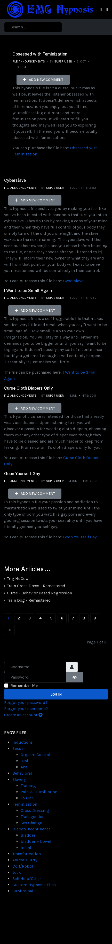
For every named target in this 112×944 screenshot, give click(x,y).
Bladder (28, 835)
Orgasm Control (35, 754)
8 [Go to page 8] (84, 618)
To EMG (27, 798)
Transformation (26, 853)
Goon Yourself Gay (22, 473)
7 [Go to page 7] (73, 618)
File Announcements (28, 61)
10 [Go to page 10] (9, 629)
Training (28, 785)
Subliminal (22, 890)
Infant (26, 847)
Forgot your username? (26, 708)
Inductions (22, 742)
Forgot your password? (26, 702)
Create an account (23, 714)
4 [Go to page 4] (40, 618)
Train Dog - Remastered (28, 600)
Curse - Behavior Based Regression (39, 593)
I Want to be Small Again (28, 290)
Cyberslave (15, 180)
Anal (25, 767)
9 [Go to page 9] (95, 618)
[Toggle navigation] (101, 10)
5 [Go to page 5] (51, 618)
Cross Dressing (35, 810)
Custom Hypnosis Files (34, 884)
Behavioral (22, 773)
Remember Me (24, 685)
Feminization (24, 804)
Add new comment (43, 79)
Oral (24, 760)
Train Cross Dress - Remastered (35, 585)
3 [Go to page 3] (29, 618)
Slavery (19, 779)
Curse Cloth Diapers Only (28, 388)
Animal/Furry (24, 860)
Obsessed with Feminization (39, 54)
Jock (16, 872)
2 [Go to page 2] (19, 618)
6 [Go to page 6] (62, 618)
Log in (56, 694)
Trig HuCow (17, 578)
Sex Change (31, 822)
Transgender (32, 816)
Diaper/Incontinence (31, 829)
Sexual (18, 748)
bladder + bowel (36, 841)
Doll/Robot (22, 866)
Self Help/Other (26, 878)
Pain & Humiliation (39, 791)
